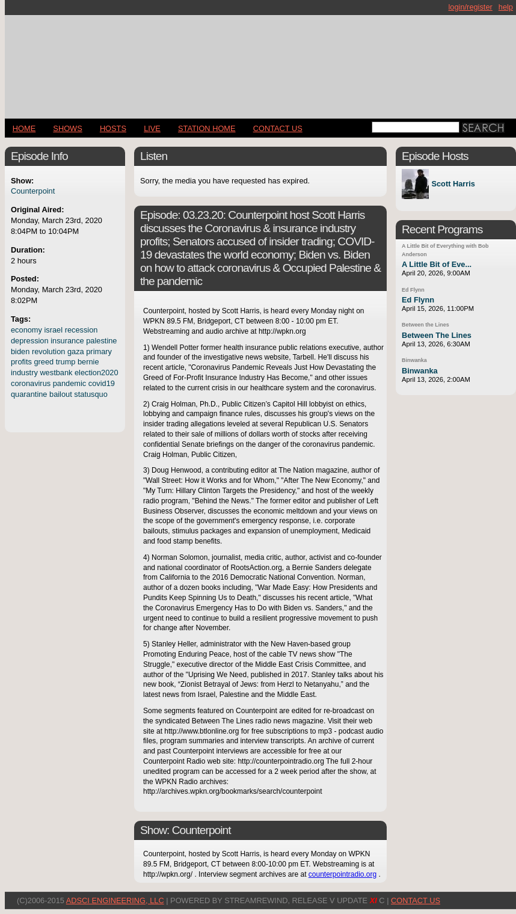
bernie (88, 361)
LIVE (152, 128)
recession (81, 329)
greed (44, 361)
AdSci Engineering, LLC (115, 900)
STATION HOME (207, 128)
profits (21, 361)
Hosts (113, 128)
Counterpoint (33, 190)
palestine (101, 340)
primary (99, 351)
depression (30, 340)
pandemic (70, 383)
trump (66, 361)
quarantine (29, 394)
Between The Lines (436, 335)
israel (54, 329)
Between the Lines (425, 325)
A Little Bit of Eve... (436, 264)
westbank (56, 372)
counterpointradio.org (342, 874)
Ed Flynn (413, 290)
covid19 (101, 383)
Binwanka (414, 360)
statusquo (91, 394)
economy (26, 329)
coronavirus (31, 383)
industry (24, 372)
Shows (67, 128)
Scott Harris (453, 184)
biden (20, 351)
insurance (67, 340)
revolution (49, 351)
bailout (60, 394)
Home (24, 128)
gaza (75, 351)
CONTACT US (278, 128)
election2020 (96, 372)
